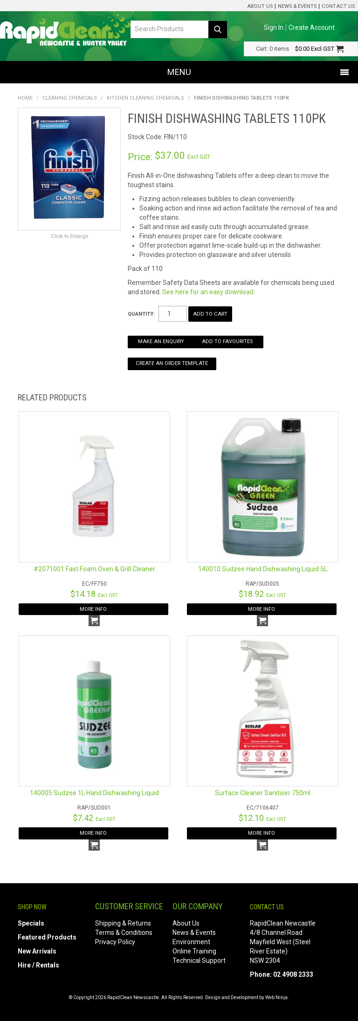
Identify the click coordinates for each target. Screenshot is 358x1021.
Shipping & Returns (123, 923)
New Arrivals (37, 951)
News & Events (297, 6)
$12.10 (262, 818)
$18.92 (262, 594)
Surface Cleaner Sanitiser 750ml (262, 793)
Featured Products (47, 937)
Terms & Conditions (123, 932)
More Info (93, 609)
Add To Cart (94, 620)
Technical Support (199, 960)
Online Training (194, 951)
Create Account (312, 27)
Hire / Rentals (38, 965)
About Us (260, 6)
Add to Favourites (227, 341)
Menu (179, 72)
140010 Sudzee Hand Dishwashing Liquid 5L (262, 569)
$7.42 (94, 818)
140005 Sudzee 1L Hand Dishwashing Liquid (94, 793)
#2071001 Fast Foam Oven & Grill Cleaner (94, 569)
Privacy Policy (115, 942)
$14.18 (94, 594)
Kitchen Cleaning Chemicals (145, 98)
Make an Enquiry (161, 341)
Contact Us (338, 6)
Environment (191, 942)
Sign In (273, 27)
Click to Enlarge (69, 236)
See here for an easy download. (208, 292)
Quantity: (141, 314)
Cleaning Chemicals (69, 98)
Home (25, 98)
